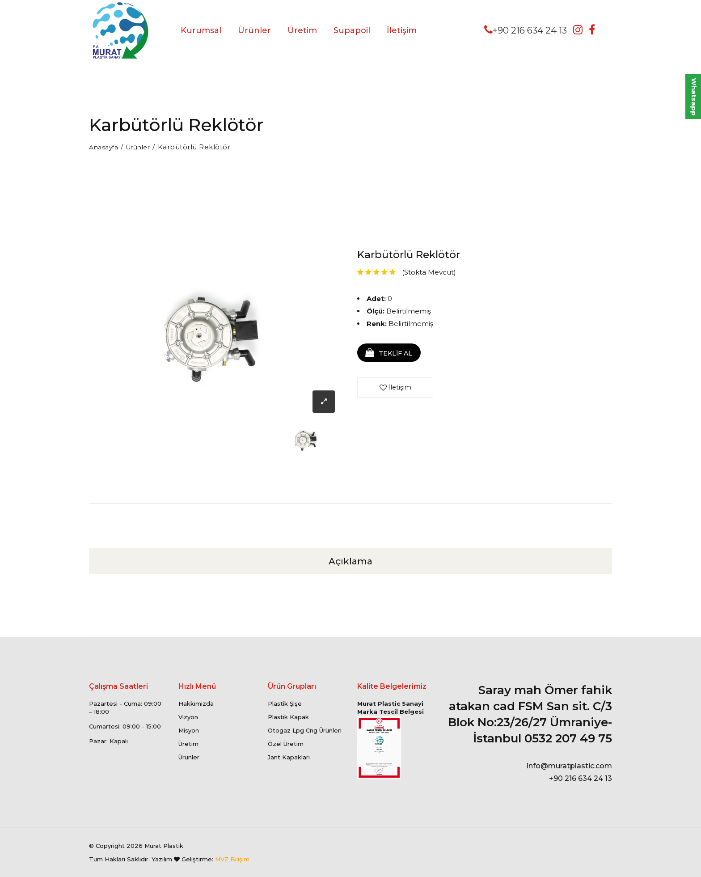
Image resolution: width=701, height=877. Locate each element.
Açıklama (350, 561)
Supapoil (352, 30)
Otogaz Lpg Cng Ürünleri (305, 730)
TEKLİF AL (393, 353)
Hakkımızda (196, 703)
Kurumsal (201, 30)
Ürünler (254, 30)
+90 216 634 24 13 (525, 30)
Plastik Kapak (288, 716)
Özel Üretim (286, 743)
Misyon (188, 730)
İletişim (402, 30)
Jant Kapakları (289, 757)
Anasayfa (105, 147)
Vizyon (188, 716)
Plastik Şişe (285, 703)
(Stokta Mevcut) (429, 271)
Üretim (302, 30)
